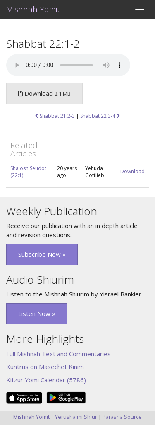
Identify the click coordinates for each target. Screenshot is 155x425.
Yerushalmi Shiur (76, 416)
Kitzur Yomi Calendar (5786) (46, 380)
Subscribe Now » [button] (42, 254)
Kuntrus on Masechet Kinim (45, 366)
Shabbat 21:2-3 (55, 115)
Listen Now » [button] (36, 313)
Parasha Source (122, 416)
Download (132, 171)
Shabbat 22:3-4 (100, 115)
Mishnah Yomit (33, 9)
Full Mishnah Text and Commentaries (58, 354)
